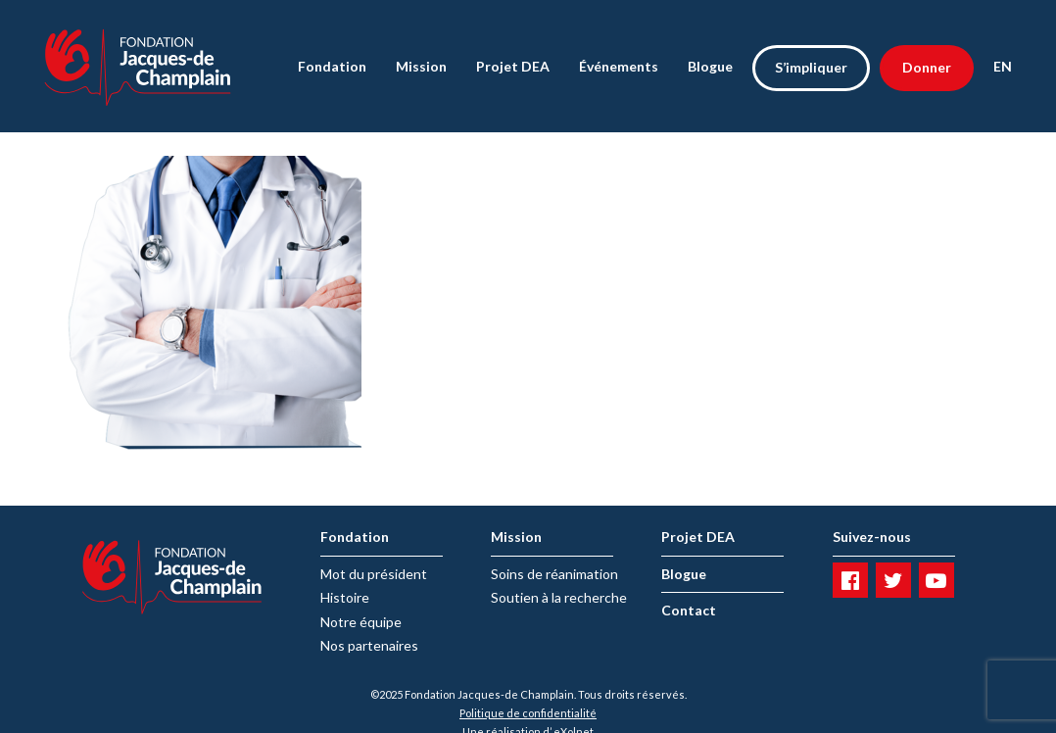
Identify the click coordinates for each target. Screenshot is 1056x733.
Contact (688, 610)
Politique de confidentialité (528, 713)
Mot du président (373, 573)
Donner (926, 67)
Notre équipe (361, 621)
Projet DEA (513, 66)
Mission (421, 66)
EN (1002, 66)
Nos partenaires (369, 645)
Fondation (332, 66)
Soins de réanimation (554, 573)
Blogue (710, 66)
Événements (618, 66)
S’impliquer (811, 67)
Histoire (344, 597)
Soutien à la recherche (559, 597)
